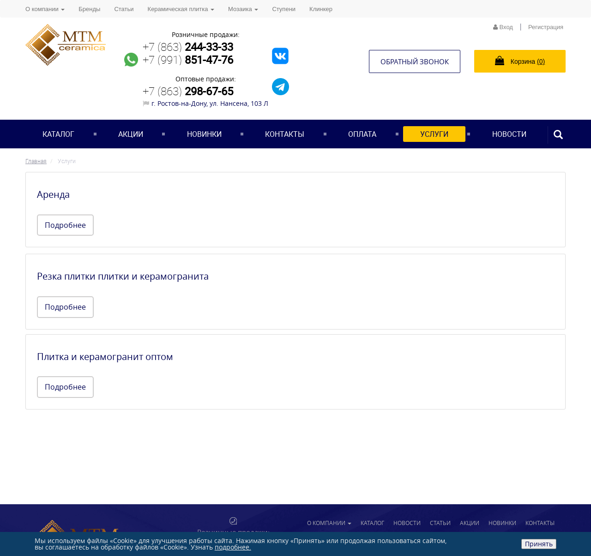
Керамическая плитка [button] (181, 9)
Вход (503, 27)
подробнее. (233, 547)
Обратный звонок (414, 61)
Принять (539, 543)
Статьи (123, 9)
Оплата (362, 134)
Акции (130, 134)
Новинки (204, 134)
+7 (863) (188, 46)
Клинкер (320, 9)
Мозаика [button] (243, 9)
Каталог (58, 134)
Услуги (434, 134)
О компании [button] (45, 9)
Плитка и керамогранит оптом (105, 356)
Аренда (53, 194)
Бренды (89, 9)
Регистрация (545, 27)
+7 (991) (188, 59)
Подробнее (65, 225)
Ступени (284, 9)
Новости (509, 134)
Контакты (284, 134)
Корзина (520, 60)
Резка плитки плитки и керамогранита (123, 276)
